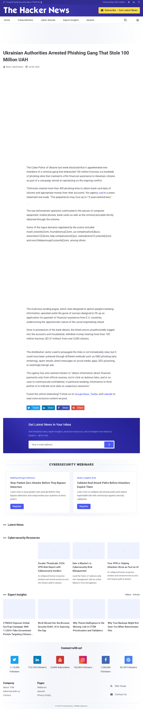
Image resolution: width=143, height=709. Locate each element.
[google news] (128, 663)
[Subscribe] (109, 444)
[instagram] (83, 664)
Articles (136, 594)
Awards (90, 20)
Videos (128, 594)
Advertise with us (11, 691)
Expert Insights (71, 20)
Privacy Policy (44, 695)
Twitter (95, 394)
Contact (7, 695)
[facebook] (106, 666)
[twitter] (14, 666)
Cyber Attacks (48, 20)
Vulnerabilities (25, 20)
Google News (82, 394)
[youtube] (60, 664)
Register (17, 506)
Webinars (42, 687)
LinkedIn (110, 394)
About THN (8, 687)
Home (7, 20)
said (101, 192)
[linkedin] (37, 664)
